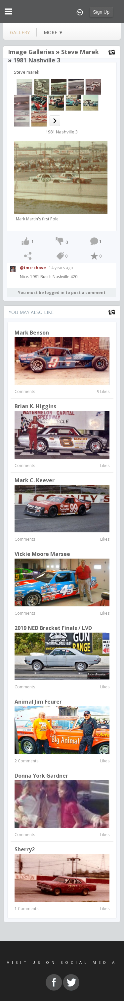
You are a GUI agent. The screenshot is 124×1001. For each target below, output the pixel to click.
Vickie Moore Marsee (42, 554)
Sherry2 (25, 849)
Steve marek (80, 52)
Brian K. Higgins (35, 406)
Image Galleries (31, 52)
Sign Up (101, 12)
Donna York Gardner (41, 775)
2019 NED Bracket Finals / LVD (53, 628)
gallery (20, 32)
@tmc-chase (33, 267)
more (53, 32)
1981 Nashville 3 (36, 60)
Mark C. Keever (35, 480)
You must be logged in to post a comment (61, 292)
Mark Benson (32, 332)
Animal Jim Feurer (38, 701)
